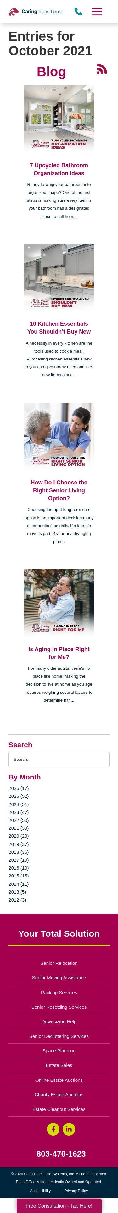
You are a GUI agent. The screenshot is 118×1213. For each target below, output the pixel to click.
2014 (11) (18, 884)
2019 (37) (18, 844)
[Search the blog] (58, 759)
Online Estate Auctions (59, 1080)
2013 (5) (17, 892)
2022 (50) (18, 820)
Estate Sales (59, 1065)
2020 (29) (18, 836)
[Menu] (96, 11)
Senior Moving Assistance (59, 977)
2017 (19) (18, 860)
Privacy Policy (76, 1191)
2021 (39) (18, 828)
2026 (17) (18, 788)
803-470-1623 (61, 1154)
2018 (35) (18, 852)
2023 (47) (18, 812)
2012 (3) (17, 899)
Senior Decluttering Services (59, 1036)
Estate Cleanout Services (58, 1109)
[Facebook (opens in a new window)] (53, 1129)
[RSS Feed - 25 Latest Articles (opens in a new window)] (102, 68)
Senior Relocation (58, 963)
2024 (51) (18, 804)
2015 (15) (18, 875)
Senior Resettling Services (59, 1007)
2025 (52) (18, 796)
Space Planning (59, 1050)
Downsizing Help (59, 1021)
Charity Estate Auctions (59, 1094)
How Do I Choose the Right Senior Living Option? (59, 490)
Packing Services (59, 992)
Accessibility (40, 1191)
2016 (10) (18, 868)
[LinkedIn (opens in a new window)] (69, 1129)
